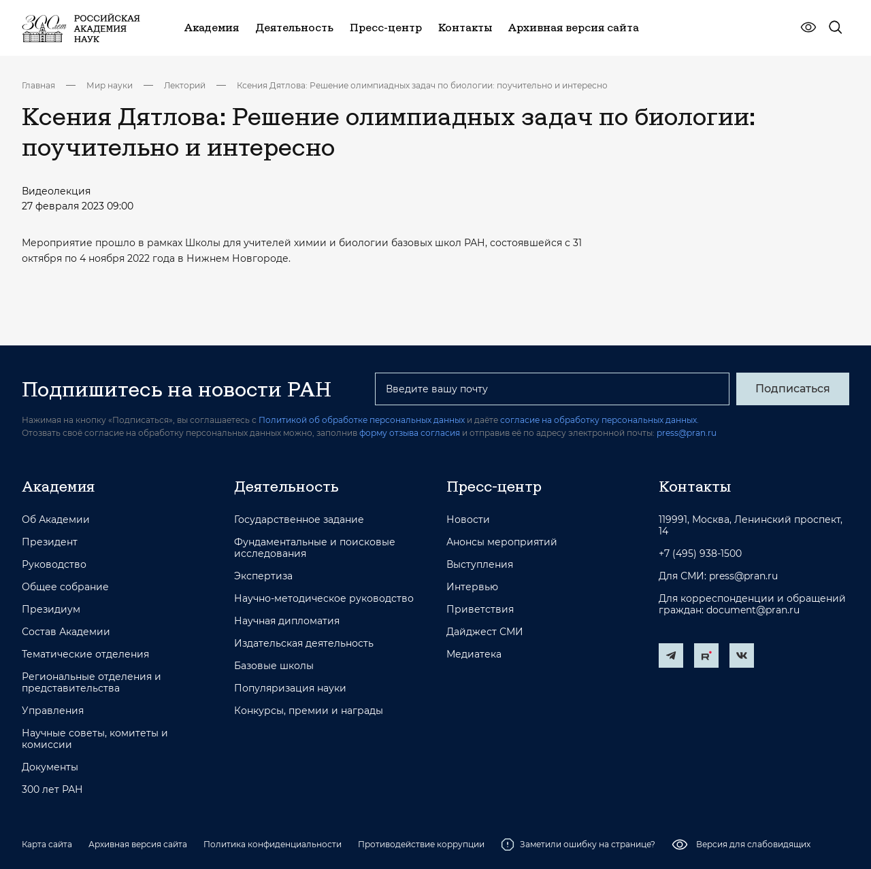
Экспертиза (263, 576)
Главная (38, 85)
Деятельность (286, 486)
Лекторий (185, 85)
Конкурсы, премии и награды (308, 711)
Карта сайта (47, 844)
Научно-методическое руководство (324, 598)
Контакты (695, 486)
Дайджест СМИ (484, 632)
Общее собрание (65, 587)
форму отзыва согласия (409, 433)
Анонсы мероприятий (501, 542)
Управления (53, 711)
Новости (468, 520)
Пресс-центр (494, 486)
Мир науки (109, 85)
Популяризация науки (290, 688)
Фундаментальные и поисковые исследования (314, 548)
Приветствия (480, 609)
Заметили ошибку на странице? (578, 844)
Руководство (54, 564)
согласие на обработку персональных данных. (599, 420)
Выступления (479, 564)
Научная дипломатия (287, 621)
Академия (58, 486)
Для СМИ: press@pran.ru (718, 576)
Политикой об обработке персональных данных (362, 420)
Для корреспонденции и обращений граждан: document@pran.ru (752, 604)
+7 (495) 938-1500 (700, 554)
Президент (50, 542)
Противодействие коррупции (421, 844)
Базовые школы (274, 666)
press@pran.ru (687, 433)
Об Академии (56, 520)
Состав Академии (66, 632)
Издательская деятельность (304, 643)
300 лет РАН (52, 790)
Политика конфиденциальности (272, 844)
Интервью (472, 587)
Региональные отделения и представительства (91, 682)
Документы (50, 767)
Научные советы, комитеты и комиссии (95, 739)
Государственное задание (299, 520)
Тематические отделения (85, 654)
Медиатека (474, 654)
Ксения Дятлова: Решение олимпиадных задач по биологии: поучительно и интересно (422, 85)
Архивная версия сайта (137, 844)
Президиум (51, 609)
